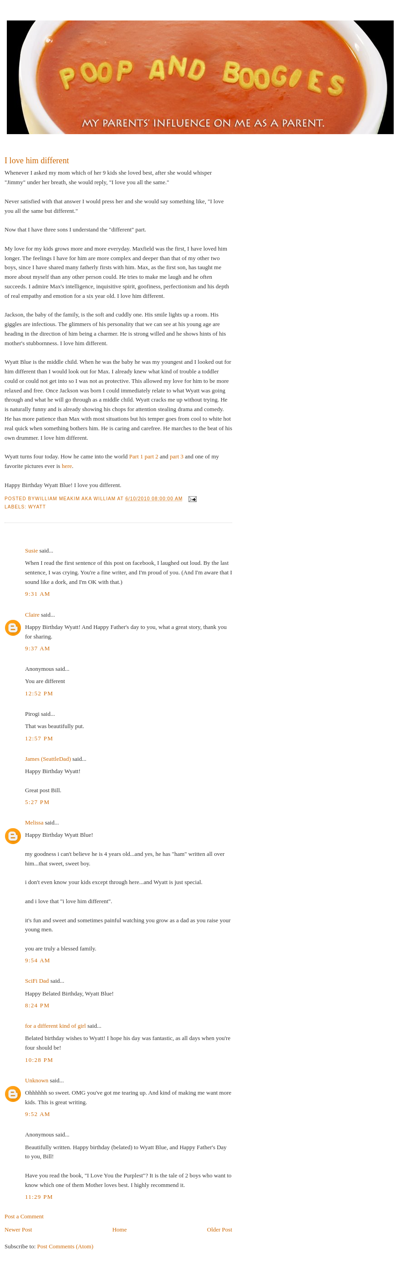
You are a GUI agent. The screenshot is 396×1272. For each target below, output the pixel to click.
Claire (32, 614)
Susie (31, 550)
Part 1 (136, 456)
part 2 (151, 456)
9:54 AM (38, 960)
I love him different (37, 160)
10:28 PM (39, 1059)
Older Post (219, 1229)
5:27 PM (37, 802)
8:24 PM (37, 1005)
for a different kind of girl (55, 1025)
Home (119, 1229)
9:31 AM (38, 593)
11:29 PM (39, 1196)
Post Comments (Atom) (65, 1246)
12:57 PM (39, 738)
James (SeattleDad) (48, 758)
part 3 (176, 456)
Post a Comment (24, 1216)
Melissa (34, 822)
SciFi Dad (37, 980)
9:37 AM (38, 648)
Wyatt (37, 506)
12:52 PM (39, 693)
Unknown (36, 1080)
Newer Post (18, 1229)
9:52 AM (38, 1114)
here (67, 466)
